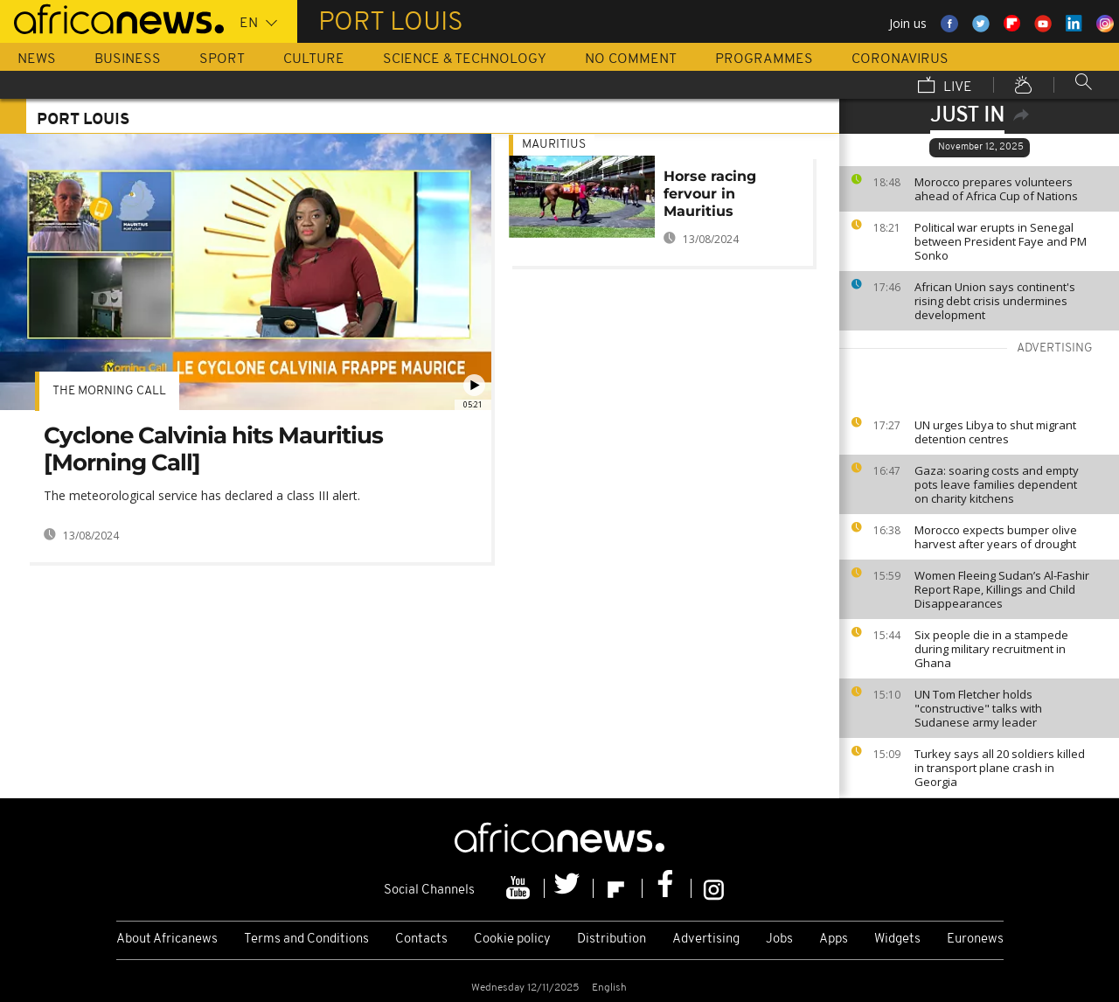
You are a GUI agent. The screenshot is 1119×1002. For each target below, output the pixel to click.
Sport (222, 59)
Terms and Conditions (306, 939)
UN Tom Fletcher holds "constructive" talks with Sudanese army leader (978, 708)
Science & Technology (464, 59)
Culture (313, 59)
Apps (833, 939)
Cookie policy (512, 939)
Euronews (975, 939)
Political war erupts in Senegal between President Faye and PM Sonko (1000, 241)
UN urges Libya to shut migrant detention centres (995, 432)
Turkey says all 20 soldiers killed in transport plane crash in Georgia (999, 768)
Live (945, 86)
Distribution (611, 939)
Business (127, 59)
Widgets (897, 939)
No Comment (631, 59)
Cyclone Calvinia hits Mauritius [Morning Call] (213, 449)
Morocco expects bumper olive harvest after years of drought (995, 537)
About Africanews (167, 939)
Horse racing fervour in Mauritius (710, 193)
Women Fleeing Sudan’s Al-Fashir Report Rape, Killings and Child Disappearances (1001, 589)
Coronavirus (900, 59)
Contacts (421, 939)
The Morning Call (109, 391)
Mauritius (554, 144)
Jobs (779, 939)
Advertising (706, 939)
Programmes (764, 59)
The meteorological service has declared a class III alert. (202, 495)
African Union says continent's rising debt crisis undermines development (994, 301)
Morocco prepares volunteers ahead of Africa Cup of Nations (996, 189)
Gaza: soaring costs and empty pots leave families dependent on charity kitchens (996, 484)
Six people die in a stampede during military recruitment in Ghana (991, 649)
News (36, 59)
